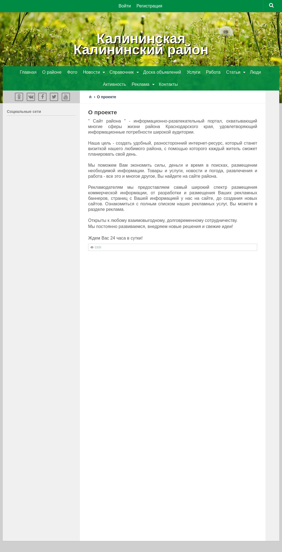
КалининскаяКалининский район (141, 44)
